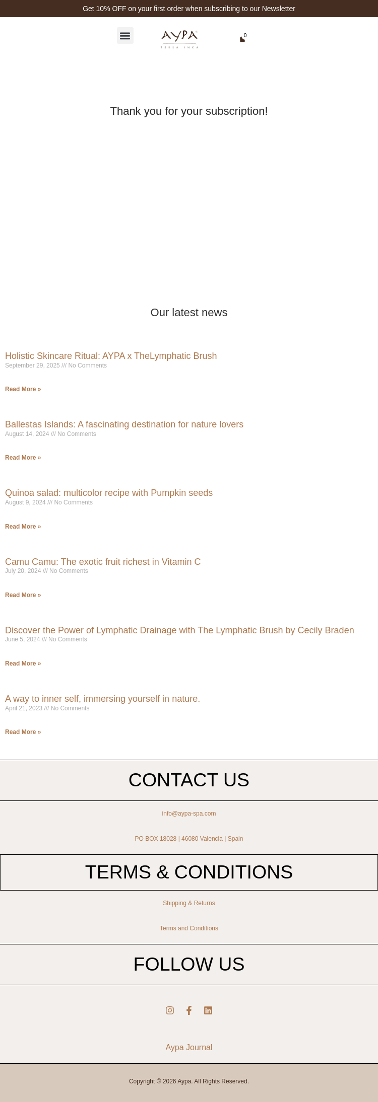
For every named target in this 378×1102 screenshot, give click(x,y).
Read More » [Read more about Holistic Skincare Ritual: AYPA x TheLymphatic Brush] (23, 389)
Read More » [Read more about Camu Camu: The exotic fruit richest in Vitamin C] (23, 595)
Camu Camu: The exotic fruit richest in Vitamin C (103, 562)
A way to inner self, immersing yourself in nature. (102, 699)
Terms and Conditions (189, 928)
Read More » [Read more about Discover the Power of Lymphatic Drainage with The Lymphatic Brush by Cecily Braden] (23, 663)
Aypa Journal (188, 1047)
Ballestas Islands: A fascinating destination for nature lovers (124, 424)
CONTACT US (189, 779)
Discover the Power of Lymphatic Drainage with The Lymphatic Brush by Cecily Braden (179, 630)
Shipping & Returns (189, 903)
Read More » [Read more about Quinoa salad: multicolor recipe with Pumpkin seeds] (23, 526)
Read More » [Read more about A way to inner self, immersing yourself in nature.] (23, 732)
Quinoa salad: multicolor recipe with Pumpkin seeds (109, 493)
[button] (125, 35)
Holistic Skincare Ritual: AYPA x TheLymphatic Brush (111, 356)
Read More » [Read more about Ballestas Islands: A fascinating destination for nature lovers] (23, 457)
